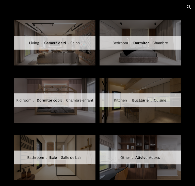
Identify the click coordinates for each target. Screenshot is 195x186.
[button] (189, 7)
